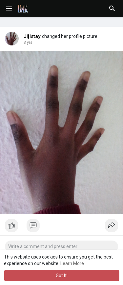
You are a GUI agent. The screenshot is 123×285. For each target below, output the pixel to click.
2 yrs (28, 42)
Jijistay (32, 36)
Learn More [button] (72, 263)
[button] (112, 8)
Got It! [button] (62, 275)
